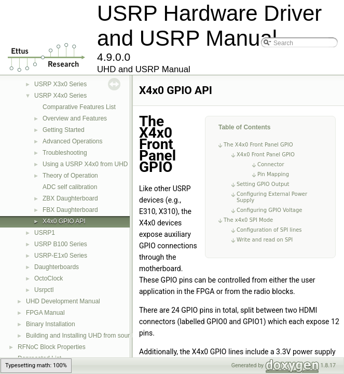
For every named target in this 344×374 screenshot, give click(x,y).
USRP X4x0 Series (60, 95)
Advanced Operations (72, 141)
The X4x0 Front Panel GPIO (258, 145)
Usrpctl (43, 289)
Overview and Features (75, 118)
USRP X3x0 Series (60, 84)
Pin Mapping (273, 174)
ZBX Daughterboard (70, 198)
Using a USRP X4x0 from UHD (85, 164)
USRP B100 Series (60, 244)
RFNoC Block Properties (52, 347)
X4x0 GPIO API (64, 221)
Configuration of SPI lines (269, 230)
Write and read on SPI (265, 240)
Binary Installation (50, 324)
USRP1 (44, 232)
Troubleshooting (65, 152)
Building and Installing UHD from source (81, 335)
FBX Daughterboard (70, 209)
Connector (270, 164)
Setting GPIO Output (263, 184)
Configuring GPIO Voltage (269, 210)
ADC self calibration (70, 187)
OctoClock (48, 278)
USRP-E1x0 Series (60, 255)
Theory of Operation (70, 175)
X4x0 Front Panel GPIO (266, 154)
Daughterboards (56, 267)
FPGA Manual (45, 312)
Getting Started (64, 129)
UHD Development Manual (63, 301)
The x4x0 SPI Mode (248, 220)
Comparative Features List (79, 107)
